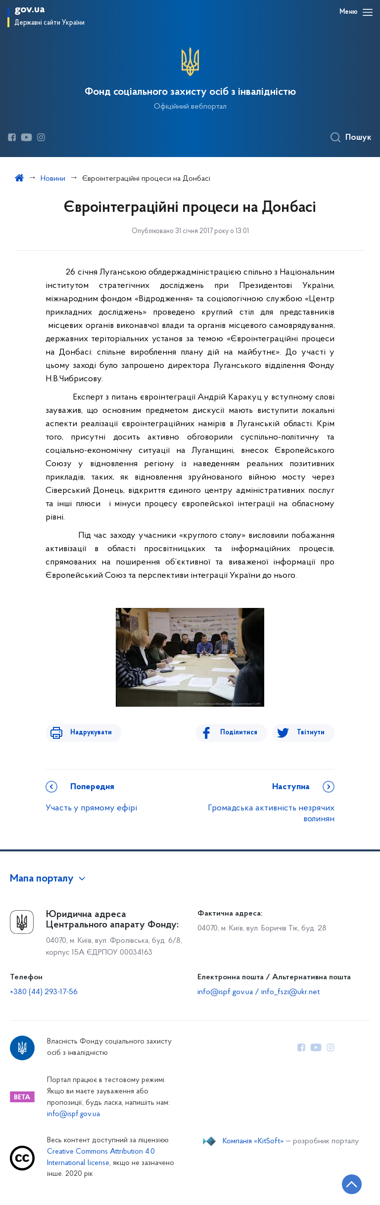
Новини (53, 179)
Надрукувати (86, 732)
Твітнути (311, 732)
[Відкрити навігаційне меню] (368, 12)
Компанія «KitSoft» (253, 1141)
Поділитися (243, 732)
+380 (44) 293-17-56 (44, 992)
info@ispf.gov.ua (73, 1114)
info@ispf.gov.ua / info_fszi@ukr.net (258, 992)
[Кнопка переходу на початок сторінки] (343, 1183)
